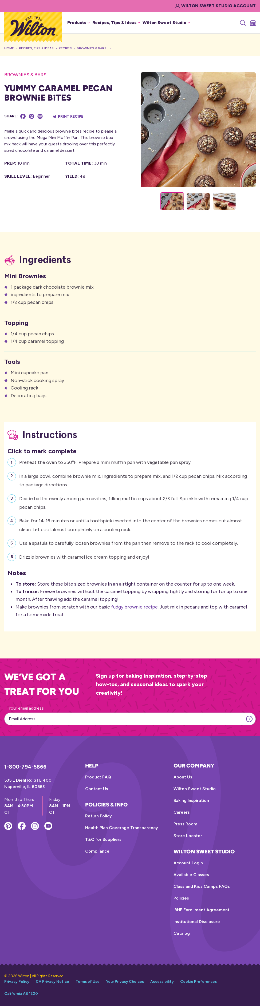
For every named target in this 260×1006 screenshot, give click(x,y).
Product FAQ (98, 777)
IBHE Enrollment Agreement (202, 909)
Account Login (188, 862)
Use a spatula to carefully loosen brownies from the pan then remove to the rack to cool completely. (128, 542)
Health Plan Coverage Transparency (121, 827)
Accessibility (162, 981)
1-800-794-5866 (25, 767)
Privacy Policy (16, 981)
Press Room (185, 823)
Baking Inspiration (191, 800)
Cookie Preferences (198, 981)
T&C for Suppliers (103, 839)
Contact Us (96, 788)
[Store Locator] (252, 22)
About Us (183, 777)
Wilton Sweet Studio (195, 788)
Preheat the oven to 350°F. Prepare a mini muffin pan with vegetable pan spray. (105, 461)
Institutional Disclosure (197, 921)
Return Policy (98, 815)
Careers (182, 812)
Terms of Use (88, 981)
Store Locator (188, 835)
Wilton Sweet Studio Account (215, 5)
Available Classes (191, 874)
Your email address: (27, 708)
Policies (181, 898)
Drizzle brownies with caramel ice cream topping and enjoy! (84, 556)
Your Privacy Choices (125, 981)
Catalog (182, 933)
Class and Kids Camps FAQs (202, 886)
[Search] (242, 22)
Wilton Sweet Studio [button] (166, 22)
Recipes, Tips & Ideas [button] (116, 22)
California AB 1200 (21, 993)
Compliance (97, 851)
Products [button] (78, 22)
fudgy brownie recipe (134, 607)
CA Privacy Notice (52, 981)
